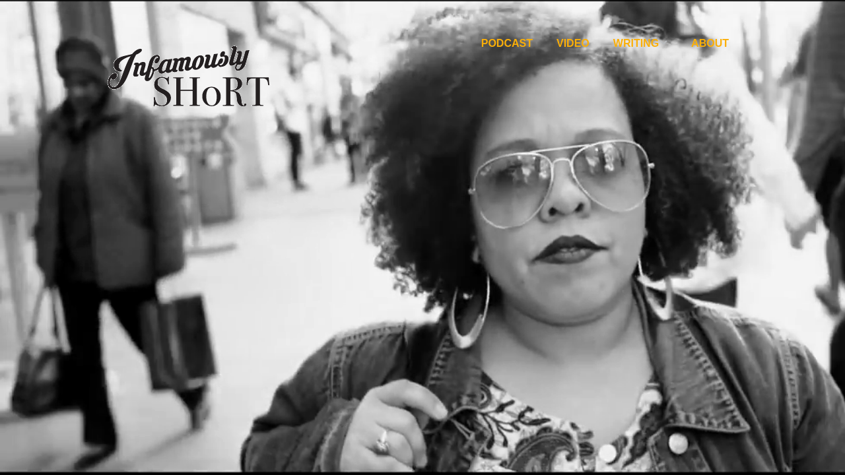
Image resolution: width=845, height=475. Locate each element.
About (710, 43)
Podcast (507, 43)
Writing (636, 43)
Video (573, 43)
